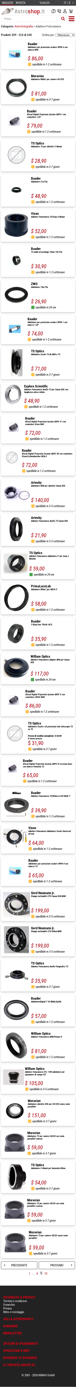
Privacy (7, 1308)
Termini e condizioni (15, 1301)
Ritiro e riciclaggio (13, 1312)
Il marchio (9, 1305)
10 (45, 1273)
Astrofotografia (23, 26)
